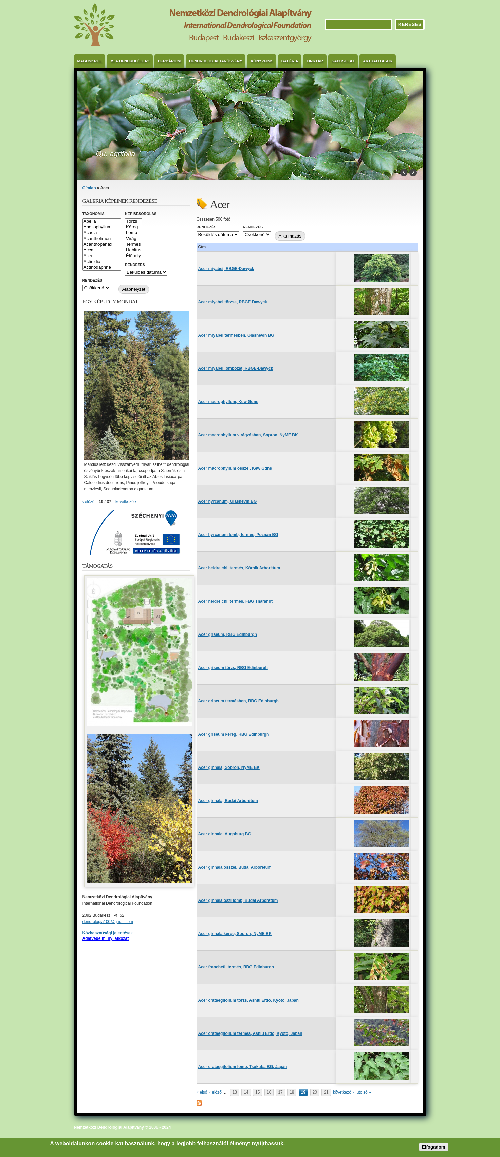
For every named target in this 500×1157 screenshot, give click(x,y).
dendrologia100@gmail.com (107, 921)
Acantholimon (102, 239)
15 (257, 1092)
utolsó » (364, 1092)
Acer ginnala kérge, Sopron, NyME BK (235, 933)
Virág (133, 239)
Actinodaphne (102, 267)
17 (280, 1092)
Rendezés (207, 227)
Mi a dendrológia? (129, 61)
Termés (133, 244)
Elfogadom (433, 1147)
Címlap (89, 188)
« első (202, 1092)
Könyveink (262, 61)
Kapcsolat (343, 61)
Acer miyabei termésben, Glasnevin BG (236, 335)
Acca (102, 250)
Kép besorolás (140, 214)
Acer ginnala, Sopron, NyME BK (229, 767)
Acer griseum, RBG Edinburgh (227, 634)
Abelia (102, 221)
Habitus (133, 250)
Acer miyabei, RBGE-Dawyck (226, 268)
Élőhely (133, 256)
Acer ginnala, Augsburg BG (224, 834)
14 (246, 1092)
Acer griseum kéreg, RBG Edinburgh (233, 734)
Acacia (102, 233)
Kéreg (133, 227)
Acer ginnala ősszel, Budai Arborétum (235, 867)
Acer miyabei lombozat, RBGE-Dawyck (235, 368)
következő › (343, 1092)
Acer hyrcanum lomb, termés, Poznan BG (238, 534)
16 (269, 1092)
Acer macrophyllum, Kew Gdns (228, 401)
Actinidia (102, 262)
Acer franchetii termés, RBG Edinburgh (236, 967)
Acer (102, 256)
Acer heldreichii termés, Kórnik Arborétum (239, 568)
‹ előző (215, 1092)
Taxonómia (93, 214)
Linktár (315, 61)
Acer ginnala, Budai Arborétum (228, 800)
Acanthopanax (102, 244)
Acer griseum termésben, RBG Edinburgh (238, 701)
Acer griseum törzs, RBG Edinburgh (233, 667)
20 (315, 1092)
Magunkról (89, 61)
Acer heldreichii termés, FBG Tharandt (235, 601)
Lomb (133, 233)
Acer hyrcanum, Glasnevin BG (227, 501)
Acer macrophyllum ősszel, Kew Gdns (235, 468)
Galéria (289, 61)
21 (326, 1092)
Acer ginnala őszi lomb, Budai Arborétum (238, 900)
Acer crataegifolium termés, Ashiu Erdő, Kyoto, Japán (250, 1033)
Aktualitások (377, 61)
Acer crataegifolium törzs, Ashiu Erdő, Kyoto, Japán (248, 1000)
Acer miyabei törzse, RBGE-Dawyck (232, 302)
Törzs (133, 221)
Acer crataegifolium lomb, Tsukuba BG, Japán (242, 1066)
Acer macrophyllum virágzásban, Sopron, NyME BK (248, 435)
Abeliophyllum (102, 227)
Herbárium (169, 61)
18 (292, 1092)
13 (235, 1092)
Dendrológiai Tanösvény (215, 61)
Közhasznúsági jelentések (107, 933)
